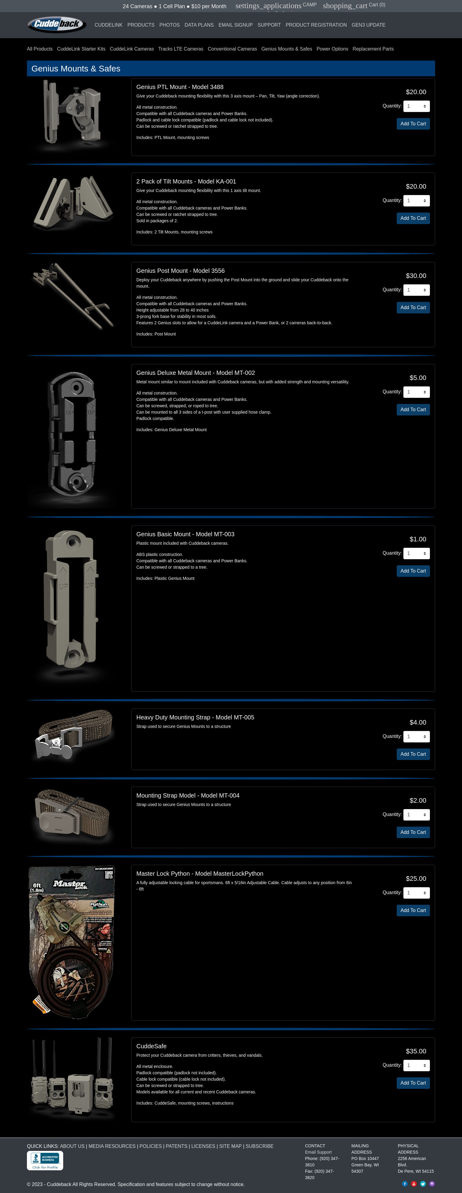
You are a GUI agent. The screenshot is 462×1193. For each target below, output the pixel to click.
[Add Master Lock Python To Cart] (413, 910)
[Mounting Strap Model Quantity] (416, 815)
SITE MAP (230, 1146)
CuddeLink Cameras (132, 48)
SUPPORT (269, 25)
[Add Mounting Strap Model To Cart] (413, 832)
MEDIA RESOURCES (112, 1146)
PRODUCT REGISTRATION (316, 25)
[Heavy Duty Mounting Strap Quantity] (416, 736)
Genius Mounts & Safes (286, 48)
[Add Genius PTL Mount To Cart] (413, 124)
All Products (40, 48)
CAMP (276, 4)
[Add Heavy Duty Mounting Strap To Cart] (413, 754)
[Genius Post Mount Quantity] (416, 290)
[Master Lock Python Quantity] (416, 893)
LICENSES (203, 1146)
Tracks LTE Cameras (180, 48)
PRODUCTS (141, 25)
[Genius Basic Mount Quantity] (416, 553)
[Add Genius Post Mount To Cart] (413, 307)
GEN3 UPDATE (369, 25)
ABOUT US (72, 1146)
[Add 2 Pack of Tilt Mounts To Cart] (413, 218)
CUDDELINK (108, 25)
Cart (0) (354, 4)
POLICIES (151, 1146)
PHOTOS (169, 25)
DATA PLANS (199, 25)
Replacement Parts (373, 48)
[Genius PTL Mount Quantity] (416, 106)
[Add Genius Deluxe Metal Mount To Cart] (413, 409)
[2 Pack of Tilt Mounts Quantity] (416, 201)
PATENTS (176, 1146)
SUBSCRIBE (260, 1146)
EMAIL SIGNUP (236, 25)
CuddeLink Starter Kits (81, 48)
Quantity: (392, 105)
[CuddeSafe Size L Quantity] (416, 1065)
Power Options (332, 48)
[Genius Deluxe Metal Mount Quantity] (416, 392)
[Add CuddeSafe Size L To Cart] (413, 1083)
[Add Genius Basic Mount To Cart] (413, 571)
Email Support (318, 1152)
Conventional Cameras (232, 48)
